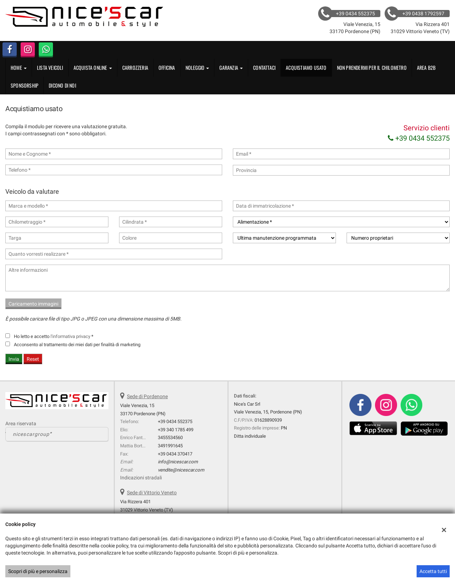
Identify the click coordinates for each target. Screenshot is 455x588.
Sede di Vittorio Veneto (152, 492)
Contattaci (264, 67)
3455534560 (170, 437)
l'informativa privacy (70, 336)
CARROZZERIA (135, 67)
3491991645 (170, 445)
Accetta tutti (433, 571)
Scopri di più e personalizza (38, 571)
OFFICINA (167, 67)
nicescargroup (31, 434)
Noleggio (197, 67)
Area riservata (20, 423)
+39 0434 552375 (419, 138)
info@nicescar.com (178, 461)
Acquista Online (93, 67)
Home (19, 67)
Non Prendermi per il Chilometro (372, 67)
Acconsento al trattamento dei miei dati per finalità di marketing (77, 344)
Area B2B (426, 67)
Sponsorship (24, 85)
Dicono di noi (62, 85)
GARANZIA (231, 67)
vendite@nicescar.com (181, 470)
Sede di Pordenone (147, 396)
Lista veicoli (50, 67)
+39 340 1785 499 (175, 429)
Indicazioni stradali (141, 477)
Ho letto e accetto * (53, 336)
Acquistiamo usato (306, 67)
